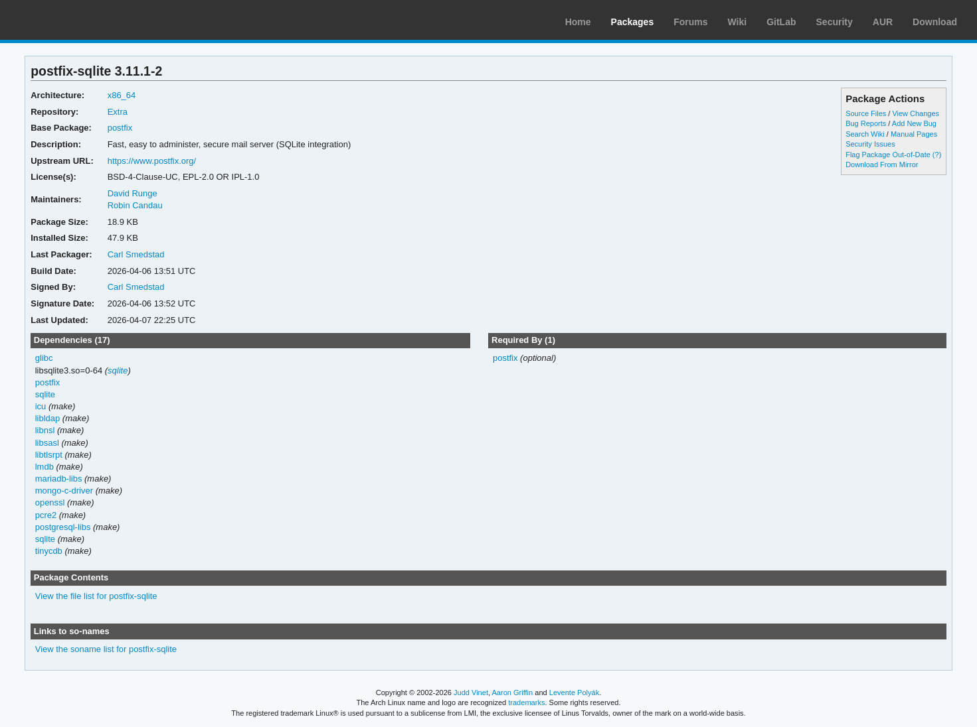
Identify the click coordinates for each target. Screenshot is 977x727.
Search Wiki (865, 134)
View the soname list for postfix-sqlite (106, 649)
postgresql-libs (63, 527)
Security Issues (870, 144)
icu (40, 406)
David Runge (132, 193)
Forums (690, 22)
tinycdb (48, 551)
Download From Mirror (881, 164)
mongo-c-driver (64, 491)
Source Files (865, 113)
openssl (50, 502)
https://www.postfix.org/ (152, 161)
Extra (118, 112)
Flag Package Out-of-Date (888, 155)
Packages (632, 22)
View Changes (915, 113)
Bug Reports (865, 123)
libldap (47, 418)
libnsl (45, 430)
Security (834, 22)
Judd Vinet (471, 692)
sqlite (118, 370)
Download (935, 22)
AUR (883, 22)
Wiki (737, 22)
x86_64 (122, 95)
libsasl (47, 443)
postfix (120, 128)
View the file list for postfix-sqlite (96, 596)
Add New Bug (914, 123)
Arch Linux (73, 20)
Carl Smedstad (136, 254)
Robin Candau (135, 205)
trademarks (526, 702)
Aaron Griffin (512, 692)
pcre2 (45, 515)
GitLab (781, 22)
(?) (937, 155)
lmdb (44, 467)
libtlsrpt (48, 455)
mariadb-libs (58, 479)
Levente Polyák (574, 692)
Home (578, 22)
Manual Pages (914, 134)
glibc (44, 358)
